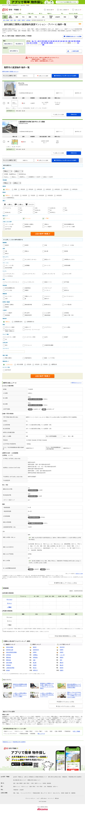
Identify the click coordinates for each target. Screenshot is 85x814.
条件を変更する (14, 51)
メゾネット (47, 290)
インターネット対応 (30, 337)
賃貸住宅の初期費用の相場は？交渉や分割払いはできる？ (20, 686)
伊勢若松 (35, 657)
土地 (45, 786)
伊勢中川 (35, 670)
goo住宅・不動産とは (18, 776)
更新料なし (23, 177)
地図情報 (73, 793)
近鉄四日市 (36, 649)
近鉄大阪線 (9, 662)
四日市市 (62, 647)
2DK (21, 210)
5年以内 (31, 189)
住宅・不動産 (76, 731)
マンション (28, 218)
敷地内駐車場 (28, 304)
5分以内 (24, 195)
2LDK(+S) (37, 210)
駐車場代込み (22, 174)
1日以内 (29, 364)
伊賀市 (61, 652)
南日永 (34, 667)
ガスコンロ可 (67, 273)
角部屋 (66, 251)
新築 (15, 189)
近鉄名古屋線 (9, 647)
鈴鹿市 (61, 649)
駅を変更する (19, 43)
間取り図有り (8, 358)
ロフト (66, 288)
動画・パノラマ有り (50, 358)
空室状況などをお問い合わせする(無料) (65, 75)
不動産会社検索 (36, 793)
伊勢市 (34, 652)
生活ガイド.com (79, 573)
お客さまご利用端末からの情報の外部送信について (35, 776)
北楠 (34, 660)
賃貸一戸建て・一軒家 (29, 783)
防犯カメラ (47, 259)
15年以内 (48, 189)
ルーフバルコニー (69, 296)
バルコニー (47, 296)
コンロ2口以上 (9, 276)
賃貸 (14, 783)
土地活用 (21, 789)
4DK (36, 212)
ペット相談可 (48, 226)
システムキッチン (9, 273)
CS (6, 339)
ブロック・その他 (69, 245)
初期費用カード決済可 (34, 177)
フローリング (48, 288)
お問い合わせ (44, 798)
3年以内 (23, 189)
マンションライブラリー (26, 793)
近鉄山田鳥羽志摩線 (11, 652)
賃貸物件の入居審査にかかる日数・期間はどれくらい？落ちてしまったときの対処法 (47, 686)
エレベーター (8, 296)
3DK (66, 210)
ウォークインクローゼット (12, 282)
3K (51, 210)
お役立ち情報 (4, 792)
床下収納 (66, 282)
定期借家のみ (30, 321)
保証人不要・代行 (69, 315)
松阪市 (61, 670)
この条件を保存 (75, 51)
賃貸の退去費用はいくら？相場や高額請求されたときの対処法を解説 (74, 686)
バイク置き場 (67, 304)
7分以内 (33, 195)
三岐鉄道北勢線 (10, 667)
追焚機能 (27, 265)
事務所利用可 (28, 315)
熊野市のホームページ (77, 382)
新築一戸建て (33, 786)
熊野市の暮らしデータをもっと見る (66, 583)
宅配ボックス (28, 296)
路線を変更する (8, 43)
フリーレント (28, 345)
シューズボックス (29, 282)
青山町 (34, 662)
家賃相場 (49, 783)
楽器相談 (7, 315)
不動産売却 (15, 789)
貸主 (6, 345)
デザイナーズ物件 (9, 327)
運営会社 (57, 798)
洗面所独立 (28, 226)
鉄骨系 (26, 245)
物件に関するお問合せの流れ (54, 776)
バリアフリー (48, 327)
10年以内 (39, 189)
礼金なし (6, 177)
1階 (6, 251)
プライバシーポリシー (30, 798)
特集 (14, 793)
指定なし (8, 189)
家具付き (66, 290)
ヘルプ (37, 798)
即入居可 (27, 313)
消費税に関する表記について (33, 780)
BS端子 (66, 337)
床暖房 (26, 290)
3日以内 (37, 364)
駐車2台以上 (48, 304)
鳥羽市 (61, 667)
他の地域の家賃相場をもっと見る (66, 636)
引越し (17, 793)
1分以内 (16, 195)
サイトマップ (51, 798)
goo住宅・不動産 (5, 776)
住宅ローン (55, 786)
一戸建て (47, 218)
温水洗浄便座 (8, 267)
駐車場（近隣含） (29, 224)
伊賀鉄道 (8, 665)
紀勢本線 (8, 655)
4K (21, 212)
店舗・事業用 (19, 783)
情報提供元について (7, 741)
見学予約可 (8, 229)
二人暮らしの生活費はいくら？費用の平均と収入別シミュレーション (47, 695)
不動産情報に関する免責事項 (19, 741)
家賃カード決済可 (48, 177)
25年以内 (66, 189)
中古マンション (24, 786)
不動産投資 (49, 786)
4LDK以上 (52, 212)
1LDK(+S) (52, 208)
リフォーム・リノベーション (32, 329)
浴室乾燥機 (67, 265)
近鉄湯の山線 (9, 649)
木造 (46, 245)
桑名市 (61, 662)
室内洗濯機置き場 (69, 224)
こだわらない (9, 364)
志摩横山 (35, 655)
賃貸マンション (38, 783)
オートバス (47, 265)
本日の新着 (20, 364)
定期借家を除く (18, 321)
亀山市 (61, 665)
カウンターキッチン (30, 273)
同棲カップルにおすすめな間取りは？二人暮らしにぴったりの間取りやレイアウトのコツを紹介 (74, 695)
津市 (61, 660)
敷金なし (14, 177)
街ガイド (50, 793)
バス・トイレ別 (9, 224)
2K (65, 208)
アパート (7, 218)
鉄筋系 (7, 245)
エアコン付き (8, 226)
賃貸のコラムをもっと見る (66, 701)
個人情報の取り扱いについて (19, 780)
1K (21, 208)
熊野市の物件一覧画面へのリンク (10, 71)
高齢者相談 (47, 315)
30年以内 (74, 189)
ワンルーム (8, 208)
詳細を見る (74, 114)
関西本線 (8, 657)
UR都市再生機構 (49, 345)
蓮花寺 (34, 647)
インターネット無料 (69, 226)
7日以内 (45, 364)
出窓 (6, 298)
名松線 (8, 670)
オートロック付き (9, 259)
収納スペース (48, 282)
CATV (46, 337)
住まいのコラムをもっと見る (66, 706)
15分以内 (50, 195)
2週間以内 (54, 364)
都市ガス (47, 298)
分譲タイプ (28, 327)
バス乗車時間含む (9, 197)
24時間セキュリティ (69, 259)
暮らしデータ (41, 733)
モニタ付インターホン (31, 259)
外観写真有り (28, 358)
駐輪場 (7, 307)
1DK (36, 208)
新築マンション (16, 786)
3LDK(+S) (7, 212)
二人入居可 (47, 313)
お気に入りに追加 (42, 75)
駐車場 (44, 783)
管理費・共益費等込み (10, 174)
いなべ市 (62, 655)
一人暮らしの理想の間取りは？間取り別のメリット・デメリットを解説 (20, 695)
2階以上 (47, 224)
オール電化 (67, 327)
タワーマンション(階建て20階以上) (9, 330)
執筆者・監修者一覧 (65, 793)
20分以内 (59, 195)
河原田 (34, 665)
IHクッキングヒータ (50, 273)
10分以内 (41, 195)
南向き (7, 253)
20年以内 (57, 189)
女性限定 (66, 313)
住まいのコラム (56, 793)
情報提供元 (64, 776)
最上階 (46, 251)
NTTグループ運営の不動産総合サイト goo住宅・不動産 (15, 5)
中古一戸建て (40, 786)
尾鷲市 (61, 657)
